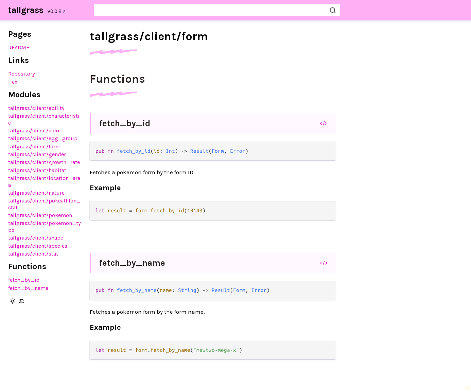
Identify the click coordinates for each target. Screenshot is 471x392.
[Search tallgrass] (217, 10)
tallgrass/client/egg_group (42, 138)
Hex (12, 82)
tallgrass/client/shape (35, 237)
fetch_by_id (24, 280)
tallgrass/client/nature (36, 193)
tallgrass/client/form (34, 146)
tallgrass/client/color (34, 130)
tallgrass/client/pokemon (40, 215)
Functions (117, 79)
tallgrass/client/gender (37, 154)
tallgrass (25, 10)
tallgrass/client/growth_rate (44, 162)
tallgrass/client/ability (36, 108)
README (18, 47)
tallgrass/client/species (37, 246)
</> (324, 123)
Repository (21, 73)
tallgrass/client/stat (33, 253)
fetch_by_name (28, 288)
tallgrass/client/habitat (37, 170)
